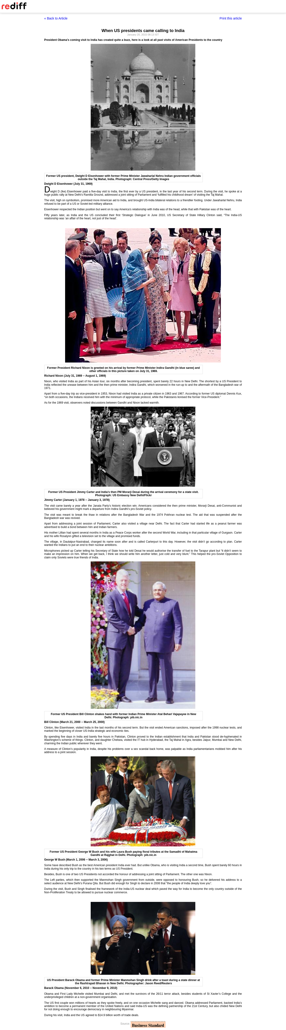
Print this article (230, 18)
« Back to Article (55, 18)
